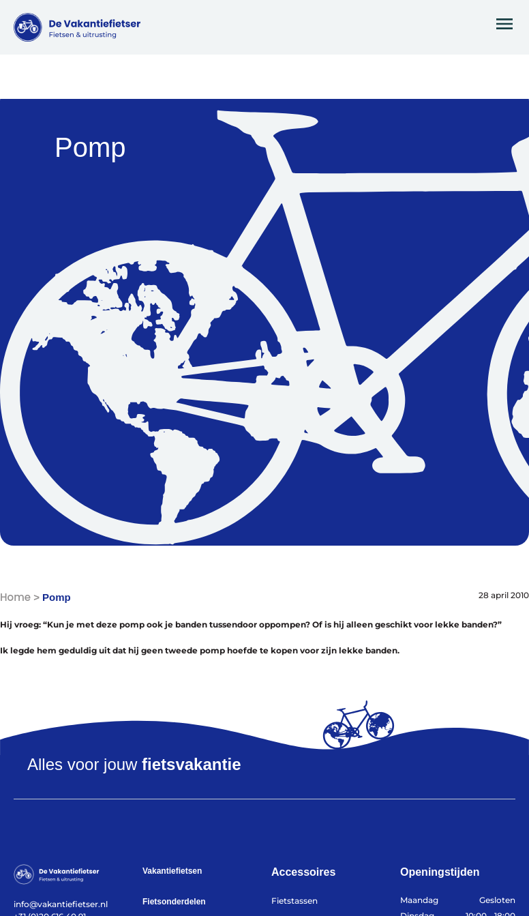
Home (15, 597)
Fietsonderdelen (174, 901)
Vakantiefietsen (172, 871)
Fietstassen (294, 901)
